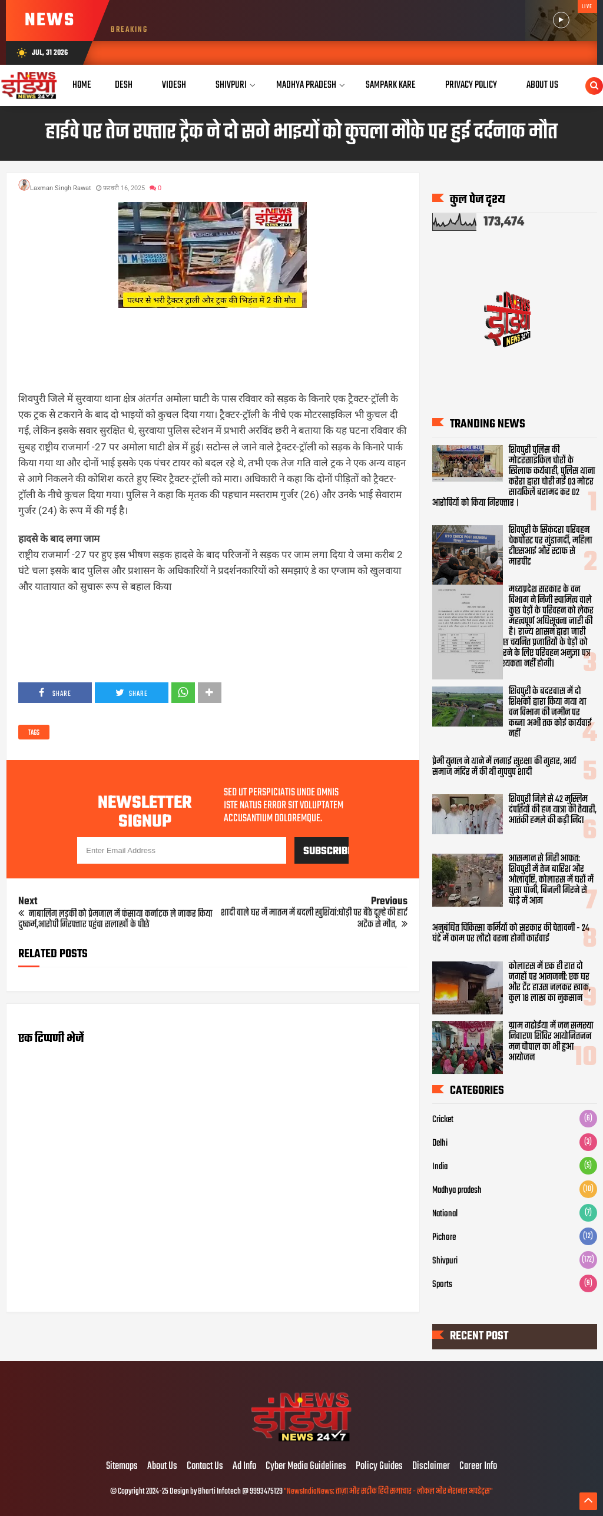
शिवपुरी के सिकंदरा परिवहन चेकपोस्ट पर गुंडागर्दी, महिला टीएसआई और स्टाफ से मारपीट (550, 546)
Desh (123, 85)
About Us (542, 85)
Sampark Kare (391, 85)
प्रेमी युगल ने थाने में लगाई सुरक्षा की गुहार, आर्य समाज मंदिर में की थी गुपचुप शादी (504, 767)
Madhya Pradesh (306, 85)
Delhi (440, 1143)
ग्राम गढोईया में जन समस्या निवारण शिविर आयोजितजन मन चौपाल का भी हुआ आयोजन (551, 1042)
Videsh (174, 85)
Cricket (442, 1119)
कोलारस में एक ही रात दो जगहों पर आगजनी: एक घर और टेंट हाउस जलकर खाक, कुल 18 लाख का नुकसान (550, 982)
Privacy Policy (471, 85)
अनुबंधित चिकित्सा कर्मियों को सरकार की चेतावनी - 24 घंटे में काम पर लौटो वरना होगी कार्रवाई (510, 934)
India (440, 1167)
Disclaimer (431, 1466)
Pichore (444, 1237)
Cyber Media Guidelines (306, 1466)
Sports (442, 1284)
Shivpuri (231, 85)
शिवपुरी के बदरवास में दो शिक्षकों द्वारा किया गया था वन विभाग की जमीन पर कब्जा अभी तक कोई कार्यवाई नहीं (550, 713)
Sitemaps (122, 1466)
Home (81, 85)
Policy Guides (379, 1466)
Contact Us (205, 1466)
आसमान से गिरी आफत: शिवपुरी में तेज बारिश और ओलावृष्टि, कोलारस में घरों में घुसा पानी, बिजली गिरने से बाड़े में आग (551, 880)
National (445, 1214)
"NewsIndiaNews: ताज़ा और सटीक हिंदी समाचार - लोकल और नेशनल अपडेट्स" (388, 1491)
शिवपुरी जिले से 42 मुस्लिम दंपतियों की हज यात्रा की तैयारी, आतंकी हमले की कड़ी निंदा (553, 810)
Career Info (478, 1466)
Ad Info (244, 1466)
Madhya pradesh (457, 1190)
